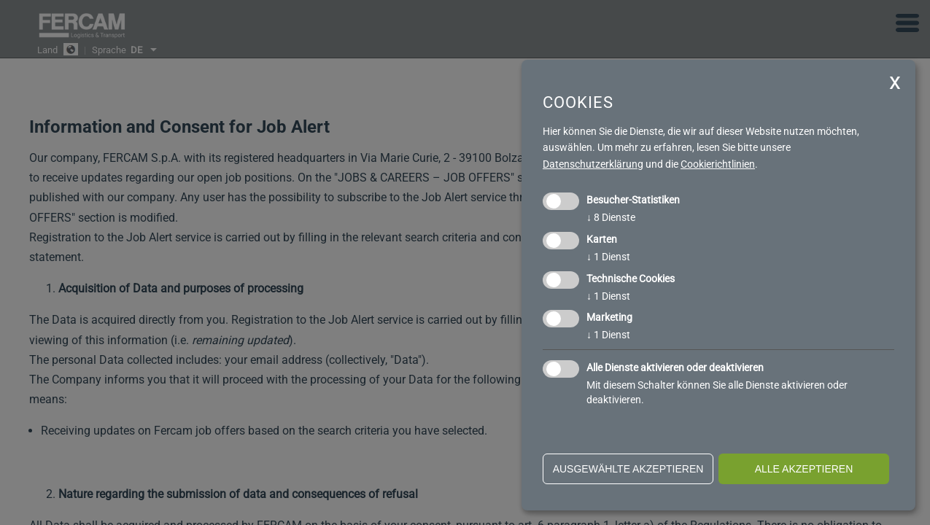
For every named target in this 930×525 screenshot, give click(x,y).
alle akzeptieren (804, 469)
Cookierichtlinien (718, 164)
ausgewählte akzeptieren (628, 469)
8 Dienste (610, 217)
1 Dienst (608, 256)
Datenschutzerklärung (593, 164)
